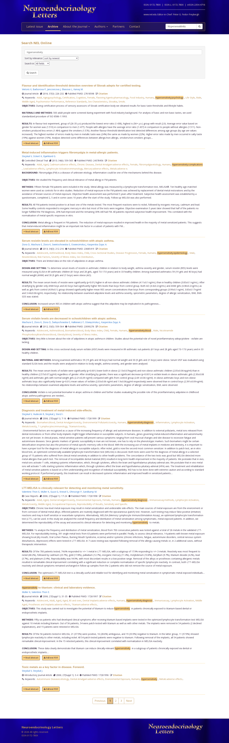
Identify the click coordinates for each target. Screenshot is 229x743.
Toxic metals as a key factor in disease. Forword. (53, 667)
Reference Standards (76, 101)
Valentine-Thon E (30, 491)
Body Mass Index (74, 252)
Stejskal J (50, 414)
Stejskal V (27, 156)
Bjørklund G (49, 156)
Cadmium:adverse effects (63, 164)
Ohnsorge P (75, 491)
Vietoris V (26, 89)
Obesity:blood (64, 334)
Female (91, 97)
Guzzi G (54, 491)
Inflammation (163, 422)
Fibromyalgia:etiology (150, 164)
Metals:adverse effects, (171, 679)
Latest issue (34, 26)
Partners (119, 26)
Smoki (121, 101)
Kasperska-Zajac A (97, 244)
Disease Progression (126, 252)
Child (86, 252)
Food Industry (137, 97)
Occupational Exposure (64, 504)
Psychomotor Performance (50, 101)
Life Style (190, 97)
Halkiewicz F (77, 322)
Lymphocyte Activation (182, 422)
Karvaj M (78, 89)
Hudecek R (38, 414)
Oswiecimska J (78, 244)
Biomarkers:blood (74, 330)
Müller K (45, 491)
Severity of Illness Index (63, 256)
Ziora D (26, 244)
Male (198, 97)
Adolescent (42, 252)
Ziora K (47, 244)
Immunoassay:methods (161, 499)
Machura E (36, 244)
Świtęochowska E (61, 322)
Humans (149, 97)
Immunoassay (162, 600)
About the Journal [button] (76, 26)
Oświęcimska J (92, 322)
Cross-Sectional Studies (102, 252)
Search (31, 72)
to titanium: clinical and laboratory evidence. (59, 587)
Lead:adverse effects (34, 168)
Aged (46, 164)
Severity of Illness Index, (85, 334)
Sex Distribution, (85, 256)
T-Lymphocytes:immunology (52, 426)
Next (129, 701)
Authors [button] (101, 26)
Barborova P (39, 89)
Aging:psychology (52, 97)
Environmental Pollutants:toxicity (99, 422)
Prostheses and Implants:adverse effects (49, 604)
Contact (134, 26)
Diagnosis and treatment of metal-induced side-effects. (57, 410)
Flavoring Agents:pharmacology (112, 97)
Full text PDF (51, 143)
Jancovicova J (54, 89)
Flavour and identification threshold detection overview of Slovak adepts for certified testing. (81, 85)
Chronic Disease (85, 164)
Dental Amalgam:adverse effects (112, 164)
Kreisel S (63, 491)
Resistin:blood (29, 256)
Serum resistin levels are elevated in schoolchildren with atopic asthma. (68, 240)
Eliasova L (67, 89)
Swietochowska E (61, 244)
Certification (68, 97)
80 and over (75, 600)
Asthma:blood (56, 252)
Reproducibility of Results (90, 504)
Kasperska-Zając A (110, 322)
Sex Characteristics (98, 101)
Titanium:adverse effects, (84, 604)
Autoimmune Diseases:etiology (53, 679)
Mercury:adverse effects (96, 168)
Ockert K (37, 156)
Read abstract (31, 143)
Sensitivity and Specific (115, 504)
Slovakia (113, 101)
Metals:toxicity (29, 426)
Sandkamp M (90, 491)
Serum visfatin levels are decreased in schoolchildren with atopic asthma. (69, 318)
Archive (53, 26)
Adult (39, 97)
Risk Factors (44, 256)
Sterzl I (59, 414)
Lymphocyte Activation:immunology (64, 168)
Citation (103, 93)
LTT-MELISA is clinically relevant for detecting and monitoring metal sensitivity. (73, 488)
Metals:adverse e (118, 168)
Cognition (81, 97)
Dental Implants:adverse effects (99, 600)
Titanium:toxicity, (77, 426)
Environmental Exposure (88, 499)
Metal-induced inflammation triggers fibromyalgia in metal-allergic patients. (70, 152)
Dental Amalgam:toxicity (68, 422)
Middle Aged (28, 101)
